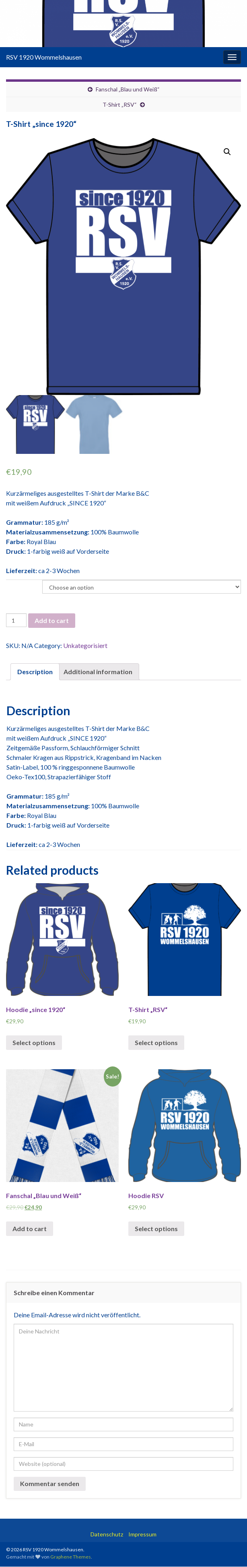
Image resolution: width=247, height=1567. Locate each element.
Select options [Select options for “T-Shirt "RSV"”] (156, 1043)
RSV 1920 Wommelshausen (44, 57)
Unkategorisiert (85, 646)
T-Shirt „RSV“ (120, 104)
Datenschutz (107, 1534)
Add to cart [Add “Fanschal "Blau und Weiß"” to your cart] (29, 1228)
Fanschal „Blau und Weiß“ (128, 89)
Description (35, 672)
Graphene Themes (70, 1557)
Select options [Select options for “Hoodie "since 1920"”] (34, 1043)
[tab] (35, 672)
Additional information (98, 672)
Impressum (142, 1534)
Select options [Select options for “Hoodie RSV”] (156, 1228)
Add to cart (52, 621)
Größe (13, 585)
